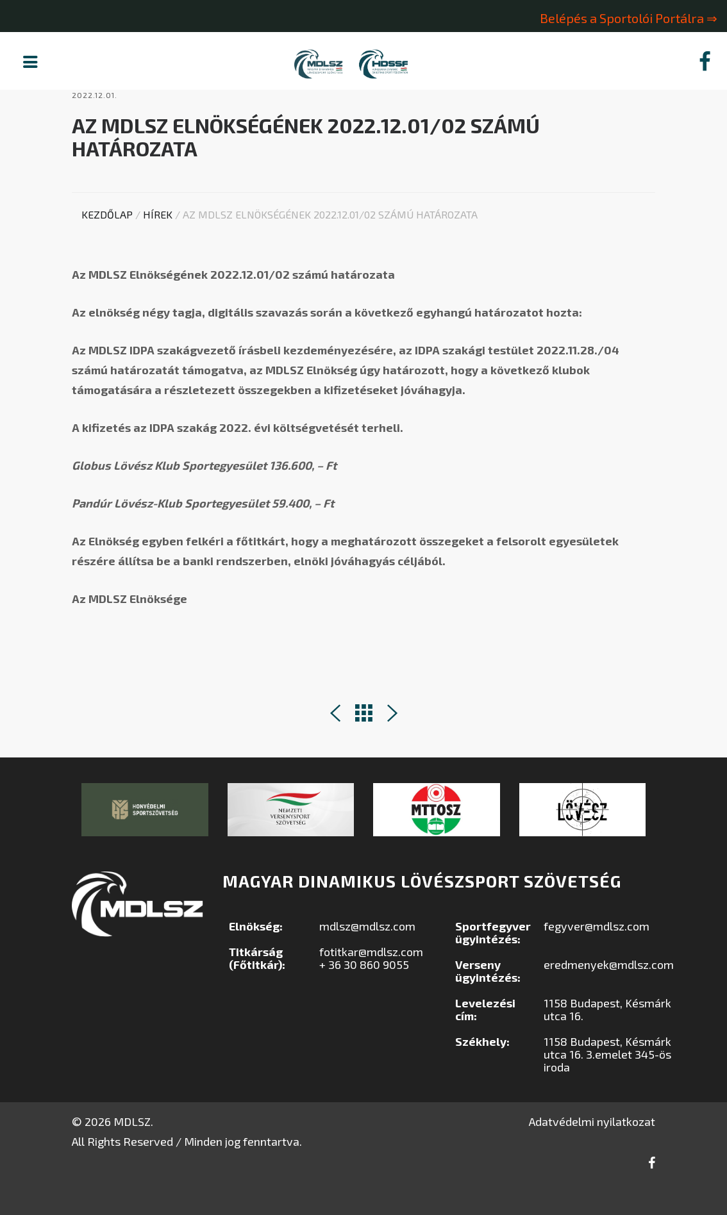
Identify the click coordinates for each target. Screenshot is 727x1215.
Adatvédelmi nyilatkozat (592, 1153)
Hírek (157, 246)
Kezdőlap (107, 246)
